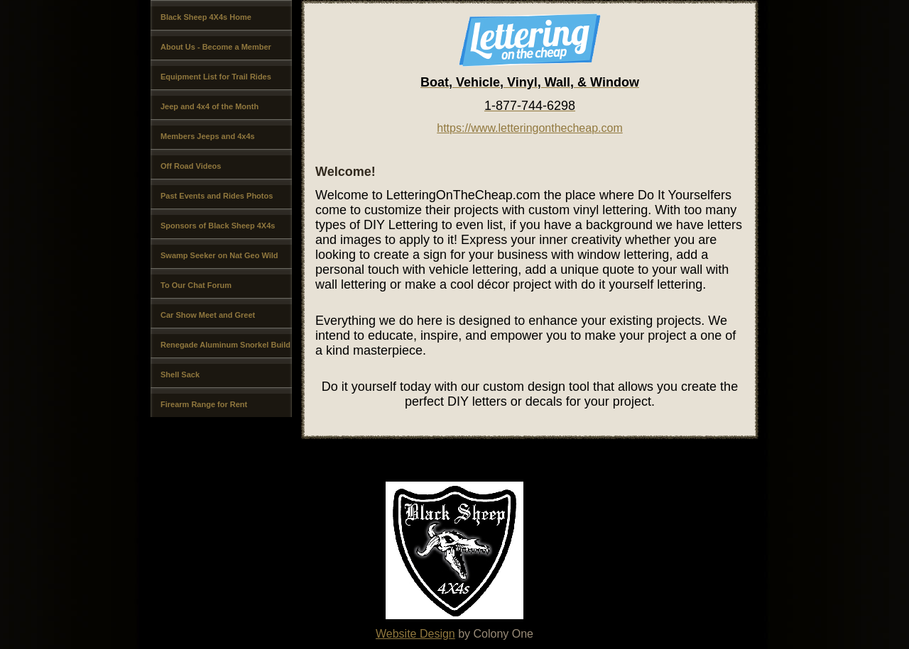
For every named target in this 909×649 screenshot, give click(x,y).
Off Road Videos (190, 166)
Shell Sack (180, 374)
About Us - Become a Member (215, 47)
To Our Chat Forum (196, 285)
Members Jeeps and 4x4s (207, 136)
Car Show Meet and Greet (207, 315)
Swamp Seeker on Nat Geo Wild (219, 255)
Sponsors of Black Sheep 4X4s (217, 225)
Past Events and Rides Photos (216, 196)
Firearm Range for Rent (203, 404)
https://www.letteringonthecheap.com (529, 128)
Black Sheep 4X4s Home (205, 17)
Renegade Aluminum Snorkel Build (225, 344)
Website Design (415, 634)
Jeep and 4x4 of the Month (209, 106)
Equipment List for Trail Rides (215, 76)
